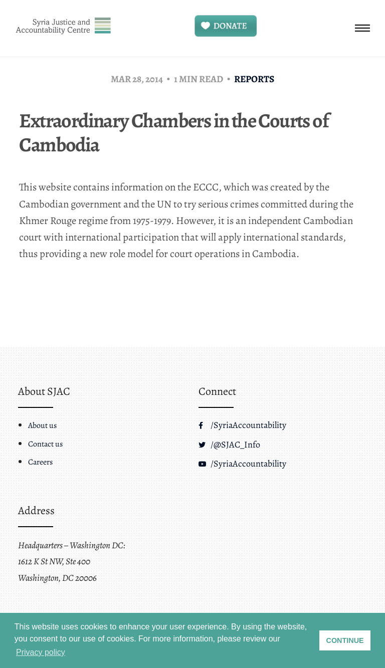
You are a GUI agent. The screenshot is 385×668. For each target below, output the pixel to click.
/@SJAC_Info (229, 444)
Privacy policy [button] (40, 652)
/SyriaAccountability (242, 425)
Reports (254, 79)
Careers (40, 462)
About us (42, 425)
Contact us (45, 444)
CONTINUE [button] (345, 640)
